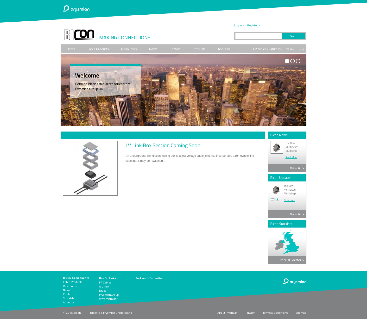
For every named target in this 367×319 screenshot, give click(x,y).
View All (297, 167)
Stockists (199, 48)
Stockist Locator (291, 259)
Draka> (289, 49)
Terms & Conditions (275, 312)
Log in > (239, 25)
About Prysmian (227, 312)
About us (224, 48)
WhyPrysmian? (108, 298)
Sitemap (301, 312)
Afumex (104, 286)
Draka (102, 290)
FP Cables (105, 282)
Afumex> (276, 49)
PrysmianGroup (109, 294)
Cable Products (98, 48)
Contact (175, 48)
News (153, 48)
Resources (129, 48)
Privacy (250, 312)
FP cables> (260, 49)
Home (71, 48)
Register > (253, 25)
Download (289, 200)
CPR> (300, 49)
